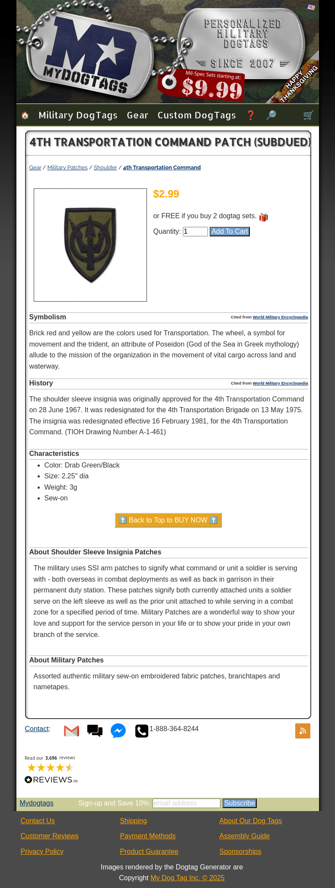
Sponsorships (241, 851)
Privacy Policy (42, 851)
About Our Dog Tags (251, 820)
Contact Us (38, 820)
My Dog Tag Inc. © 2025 (187, 878)
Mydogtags (37, 803)
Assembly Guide (245, 836)
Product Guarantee (149, 851)
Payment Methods (148, 836)
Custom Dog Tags (196, 115)
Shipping (133, 820)
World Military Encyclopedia (280, 317)
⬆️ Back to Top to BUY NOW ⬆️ (168, 520)
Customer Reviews (50, 836)
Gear (137, 115)
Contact (37, 728)
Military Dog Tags (78, 115)
